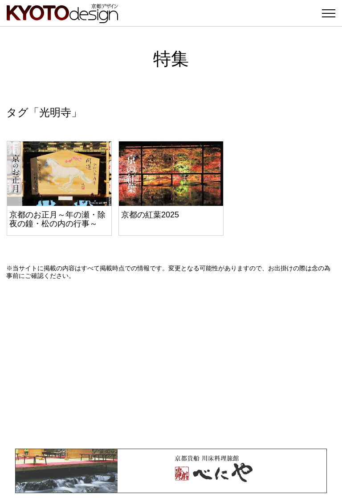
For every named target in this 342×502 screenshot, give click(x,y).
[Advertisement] (171, 364)
